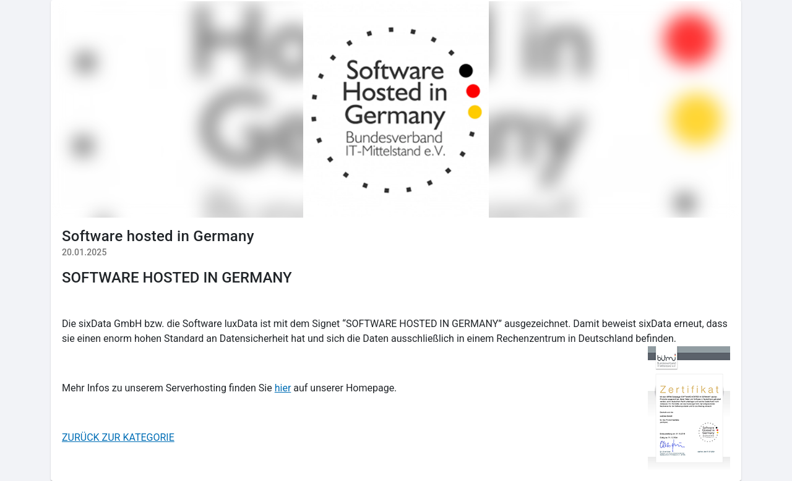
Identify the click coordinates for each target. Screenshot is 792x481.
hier (283, 388)
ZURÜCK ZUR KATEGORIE (118, 437)
